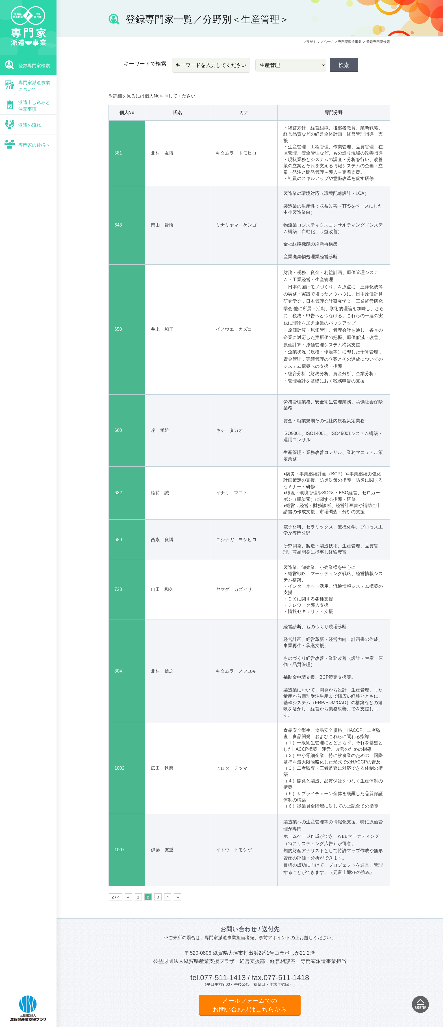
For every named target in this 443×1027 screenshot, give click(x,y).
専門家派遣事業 (350, 42)
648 (118, 225)
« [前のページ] (128, 897)
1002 (119, 768)
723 (118, 589)
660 (118, 430)
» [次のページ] (177, 897)
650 (118, 329)
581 (118, 153)
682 (118, 492)
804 (118, 671)
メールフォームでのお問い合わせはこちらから (250, 1005)
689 (118, 539)
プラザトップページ (318, 42)
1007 (119, 849)
